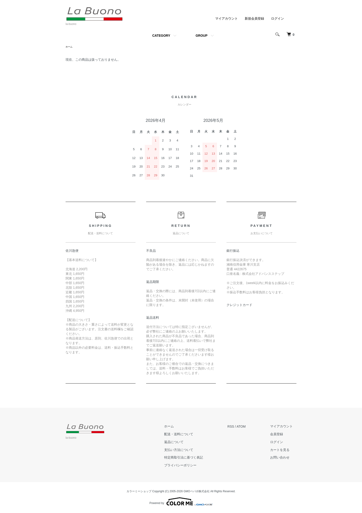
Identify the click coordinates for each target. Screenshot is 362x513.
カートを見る (283, 450)
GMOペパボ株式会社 (197, 492)
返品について (185, 442)
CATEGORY (161, 35)
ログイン (277, 18)
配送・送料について (189, 435)
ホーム (70, 47)
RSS (238, 427)
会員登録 (280, 435)
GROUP (201, 35)
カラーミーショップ (139, 492)
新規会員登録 (254, 18)
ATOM (248, 427)
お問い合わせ (283, 458)
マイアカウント (226, 18)
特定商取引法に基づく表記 (194, 458)
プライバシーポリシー (191, 466)
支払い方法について (189, 450)
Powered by (180, 502)
